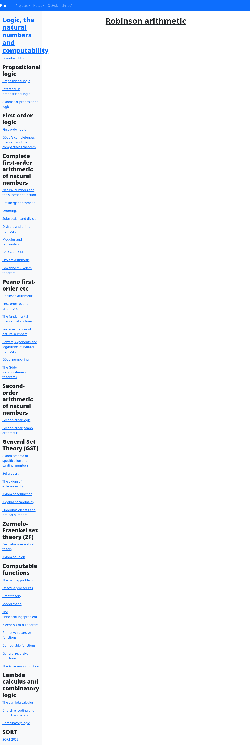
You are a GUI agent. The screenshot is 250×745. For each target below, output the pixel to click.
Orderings (9, 211)
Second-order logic (16, 420)
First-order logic (14, 129)
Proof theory (11, 596)
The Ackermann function (20, 666)
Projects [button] (22, 5)
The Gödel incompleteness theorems (14, 372)
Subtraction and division (20, 218)
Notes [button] (37, 5)
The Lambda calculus (18, 702)
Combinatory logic (16, 723)
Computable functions (18, 645)
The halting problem (17, 580)
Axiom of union (13, 557)
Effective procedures (17, 588)
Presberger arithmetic (18, 203)
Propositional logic (16, 81)
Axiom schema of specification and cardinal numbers (15, 461)
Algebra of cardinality (18, 502)
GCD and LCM (12, 252)
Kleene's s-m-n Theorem (20, 625)
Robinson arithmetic (17, 296)
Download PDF (13, 58)
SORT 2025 (10, 739)
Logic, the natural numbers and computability (25, 35)
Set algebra (10, 473)
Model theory (12, 604)
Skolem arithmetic (15, 260)
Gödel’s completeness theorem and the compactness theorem (19, 142)
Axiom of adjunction (17, 494)
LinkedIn (67, 5)
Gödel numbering (15, 359)
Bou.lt (5, 5)
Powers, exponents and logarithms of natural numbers (19, 347)
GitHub (53, 5)
